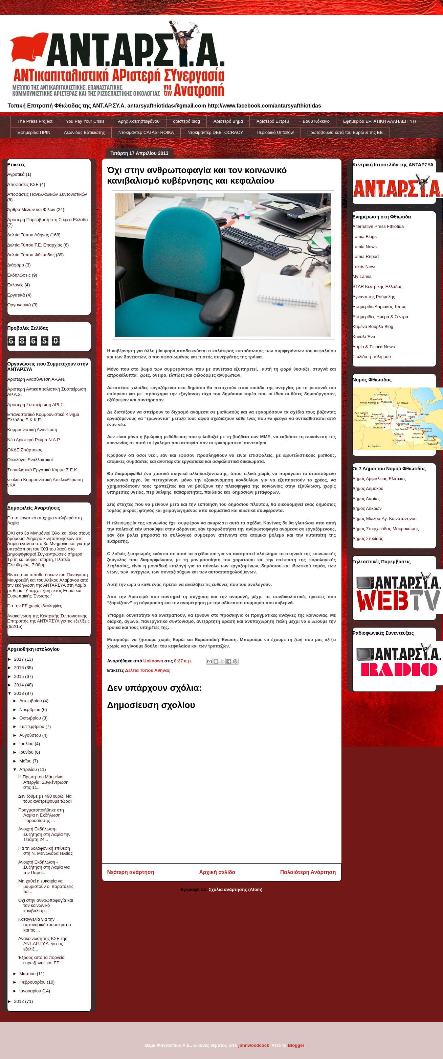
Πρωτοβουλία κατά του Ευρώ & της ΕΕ (345, 132)
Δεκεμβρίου (31, 700)
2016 (19, 667)
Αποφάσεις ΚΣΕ (23, 184)
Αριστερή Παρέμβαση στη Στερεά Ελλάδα (47, 219)
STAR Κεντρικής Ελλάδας (377, 286)
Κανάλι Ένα (364, 336)
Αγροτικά (16, 174)
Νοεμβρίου (30, 709)
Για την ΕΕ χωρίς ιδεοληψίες (34, 605)
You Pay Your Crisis (85, 121)
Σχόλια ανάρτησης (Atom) (236, 889)
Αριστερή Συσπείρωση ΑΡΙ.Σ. (36, 404)
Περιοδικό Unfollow (275, 132)
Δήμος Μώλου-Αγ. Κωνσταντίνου (385, 518)
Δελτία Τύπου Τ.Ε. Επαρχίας (34, 245)
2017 (19, 659)
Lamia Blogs (365, 236)
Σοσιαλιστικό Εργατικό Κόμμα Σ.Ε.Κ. (43, 469)
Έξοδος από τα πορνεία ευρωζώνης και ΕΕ (41, 960)
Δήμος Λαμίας (366, 498)
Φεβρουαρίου (33, 982)
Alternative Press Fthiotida (378, 226)
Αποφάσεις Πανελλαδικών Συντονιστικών (47, 194)
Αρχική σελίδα (217, 872)
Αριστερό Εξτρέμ (273, 121)
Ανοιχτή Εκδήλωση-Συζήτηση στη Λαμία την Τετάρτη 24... (44, 834)
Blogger (296, 1045)
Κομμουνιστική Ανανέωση (32, 429)
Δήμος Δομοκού (368, 488)
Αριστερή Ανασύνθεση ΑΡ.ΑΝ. (36, 379)
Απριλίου (28, 769)
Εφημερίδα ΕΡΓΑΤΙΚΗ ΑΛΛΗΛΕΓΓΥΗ (379, 121)
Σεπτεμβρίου (32, 726)
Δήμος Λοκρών (367, 508)
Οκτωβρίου (30, 718)
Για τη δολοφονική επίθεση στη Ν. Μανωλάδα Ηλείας (45, 851)
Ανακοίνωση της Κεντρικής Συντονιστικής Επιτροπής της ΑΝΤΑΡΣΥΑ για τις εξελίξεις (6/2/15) (48, 621)
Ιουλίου (27, 743)
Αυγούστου (30, 735)
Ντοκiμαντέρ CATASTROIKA (146, 132)
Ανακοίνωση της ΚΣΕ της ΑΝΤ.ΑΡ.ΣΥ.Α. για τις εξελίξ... (42, 943)
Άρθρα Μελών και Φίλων (31, 209)
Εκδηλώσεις (19, 275)
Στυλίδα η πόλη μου (372, 356)
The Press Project (35, 121)
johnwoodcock (253, 1045)
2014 (19, 684)
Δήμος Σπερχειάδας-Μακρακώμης (386, 528)
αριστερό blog (186, 121)
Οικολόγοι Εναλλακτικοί (30, 459)
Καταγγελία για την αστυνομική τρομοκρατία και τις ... (44, 924)
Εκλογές (15, 284)
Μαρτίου (28, 973)
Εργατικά (16, 295)
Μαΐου (25, 760)
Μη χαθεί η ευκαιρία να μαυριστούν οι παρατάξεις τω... (45, 886)
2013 (19, 693)
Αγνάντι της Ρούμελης (374, 296)
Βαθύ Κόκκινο (316, 121)
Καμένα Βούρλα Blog (373, 326)
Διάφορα (15, 264)
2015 (19, 676)
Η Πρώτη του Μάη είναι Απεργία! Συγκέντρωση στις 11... (43, 782)
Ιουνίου (27, 752)
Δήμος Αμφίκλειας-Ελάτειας (379, 478)
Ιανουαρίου (30, 990)
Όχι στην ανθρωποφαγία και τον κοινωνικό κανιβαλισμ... (45, 905)
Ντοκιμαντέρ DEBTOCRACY (215, 132)
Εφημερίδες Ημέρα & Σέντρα (380, 316)
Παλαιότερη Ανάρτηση (308, 872)
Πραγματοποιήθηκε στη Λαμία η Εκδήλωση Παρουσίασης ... (41, 815)
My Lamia (362, 276)
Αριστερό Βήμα (228, 121)
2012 (19, 1001)
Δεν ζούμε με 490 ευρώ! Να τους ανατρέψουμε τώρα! (45, 799)
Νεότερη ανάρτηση (130, 872)
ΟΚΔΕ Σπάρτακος (24, 449)
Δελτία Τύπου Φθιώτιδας (31, 254)
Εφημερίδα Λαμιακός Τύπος (379, 306)
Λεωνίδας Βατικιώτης (84, 132)
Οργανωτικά (19, 304)
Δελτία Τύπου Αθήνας (147, 670)
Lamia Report (366, 256)
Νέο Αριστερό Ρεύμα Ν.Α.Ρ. (34, 439)
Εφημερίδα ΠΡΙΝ (34, 132)
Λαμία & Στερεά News (374, 346)
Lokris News (365, 266)
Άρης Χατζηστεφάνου (139, 121)
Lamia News (365, 246)
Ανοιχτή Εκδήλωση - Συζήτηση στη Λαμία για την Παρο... (44, 867)
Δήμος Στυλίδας (368, 538)
